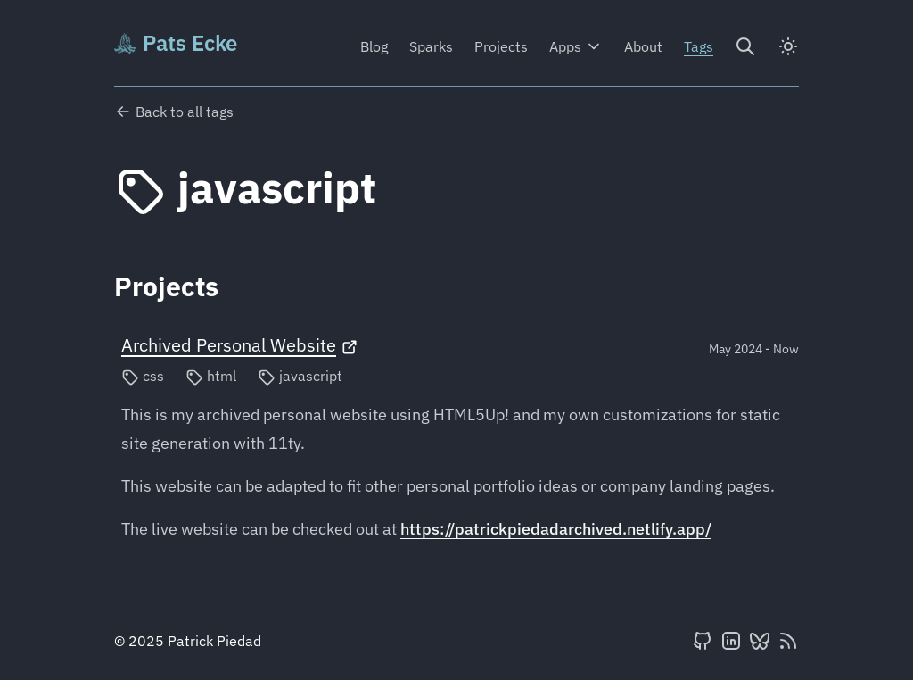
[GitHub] (702, 640)
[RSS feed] (788, 640)
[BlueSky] (759, 640)
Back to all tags (174, 111)
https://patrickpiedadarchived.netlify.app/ (555, 528)
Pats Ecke (175, 43)
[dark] (788, 46)
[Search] (745, 46)
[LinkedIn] (731, 640)
